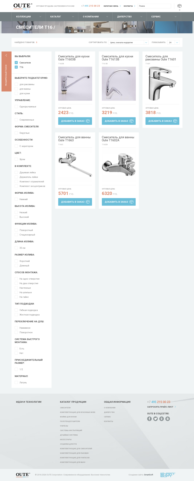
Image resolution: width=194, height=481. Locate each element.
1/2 (21, 369)
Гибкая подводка (29, 310)
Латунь (23, 382)
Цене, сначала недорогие (129, 42)
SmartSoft (148, 475)
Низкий (23, 212)
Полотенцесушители (70, 421)
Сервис (156, 16)
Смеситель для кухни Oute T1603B (73, 58)
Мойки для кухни (68, 417)
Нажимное (25, 328)
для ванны (25, 89)
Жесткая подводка (30, 314)
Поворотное (26, 332)
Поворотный (26, 230)
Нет (21, 353)
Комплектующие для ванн (72, 462)
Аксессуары (66, 440)
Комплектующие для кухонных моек (77, 412)
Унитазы (64, 426)
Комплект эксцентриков (32, 186)
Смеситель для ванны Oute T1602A (118, 138)
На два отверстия (29, 283)
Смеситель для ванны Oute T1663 (74, 138)
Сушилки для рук (68, 444)
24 (174, 42)
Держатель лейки (29, 177)
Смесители (25, 62)
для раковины (27, 84)
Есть (22, 348)
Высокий (24, 217)
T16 (21, 67)
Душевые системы (69, 435)
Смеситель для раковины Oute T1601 (161, 58)
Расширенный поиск (6, 75)
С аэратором (26, 146)
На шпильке (26, 292)
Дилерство (124, 16)
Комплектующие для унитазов (74, 458)
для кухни (25, 93)
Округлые (25, 133)
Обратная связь (111, 6)
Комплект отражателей (32, 181)
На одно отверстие (30, 278)
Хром (22, 159)
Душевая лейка (28, 172)
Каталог (55, 16)
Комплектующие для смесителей (76, 449)
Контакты (128, 6)
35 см (22, 248)
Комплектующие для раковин (74, 453)
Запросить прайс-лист (160, 407)
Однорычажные (28, 106)
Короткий (25, 261)
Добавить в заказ (72, 121)
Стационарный (27, 234)
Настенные (25, 288)
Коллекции (23, 16)
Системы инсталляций (71, 430)
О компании (91, 16)
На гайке (24, 297)
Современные (27, 119)
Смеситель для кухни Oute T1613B (117, 58)
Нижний (24, 199)
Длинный (24, 265)
